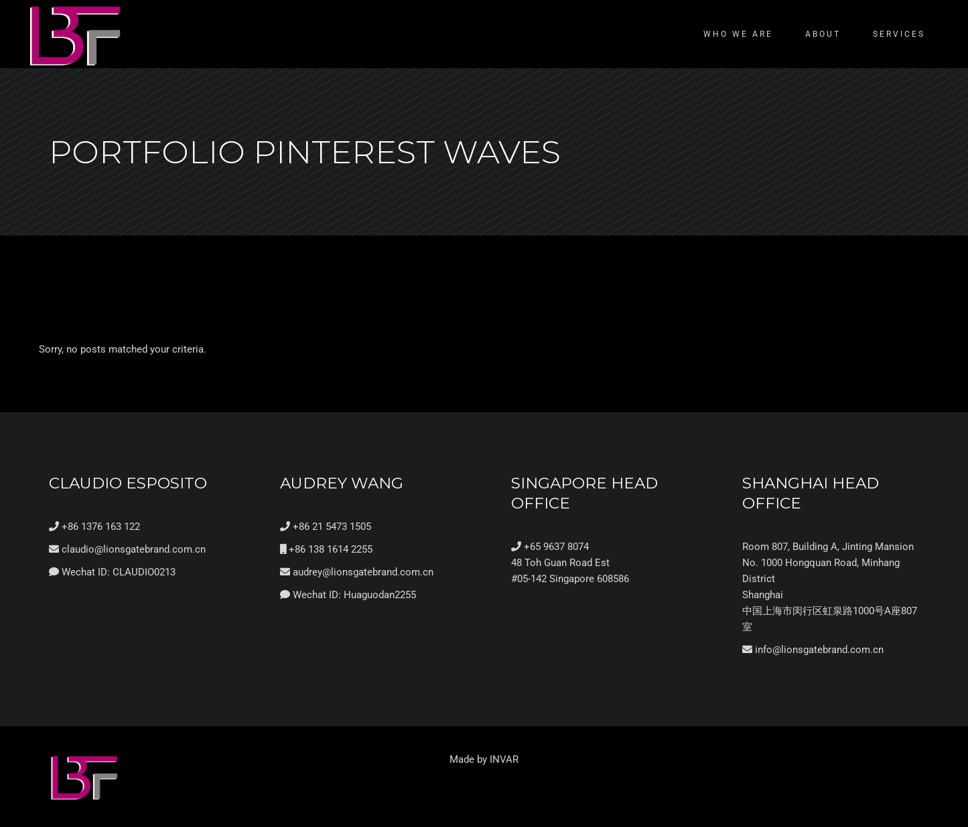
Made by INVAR (484, 759)
